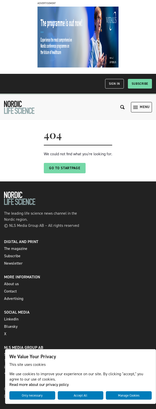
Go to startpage (64, 168)
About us (11, 283)
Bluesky (11, 326)
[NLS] (19, 107)
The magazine (15, 248)
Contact (10, 291)
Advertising (13, 298)
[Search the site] (122, 107)
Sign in (114, 84)
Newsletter (13, 263)
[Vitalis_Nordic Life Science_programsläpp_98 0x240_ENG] (78, 66)
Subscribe (140, 84)
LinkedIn (11, 319)
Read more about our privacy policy (39, 384)
